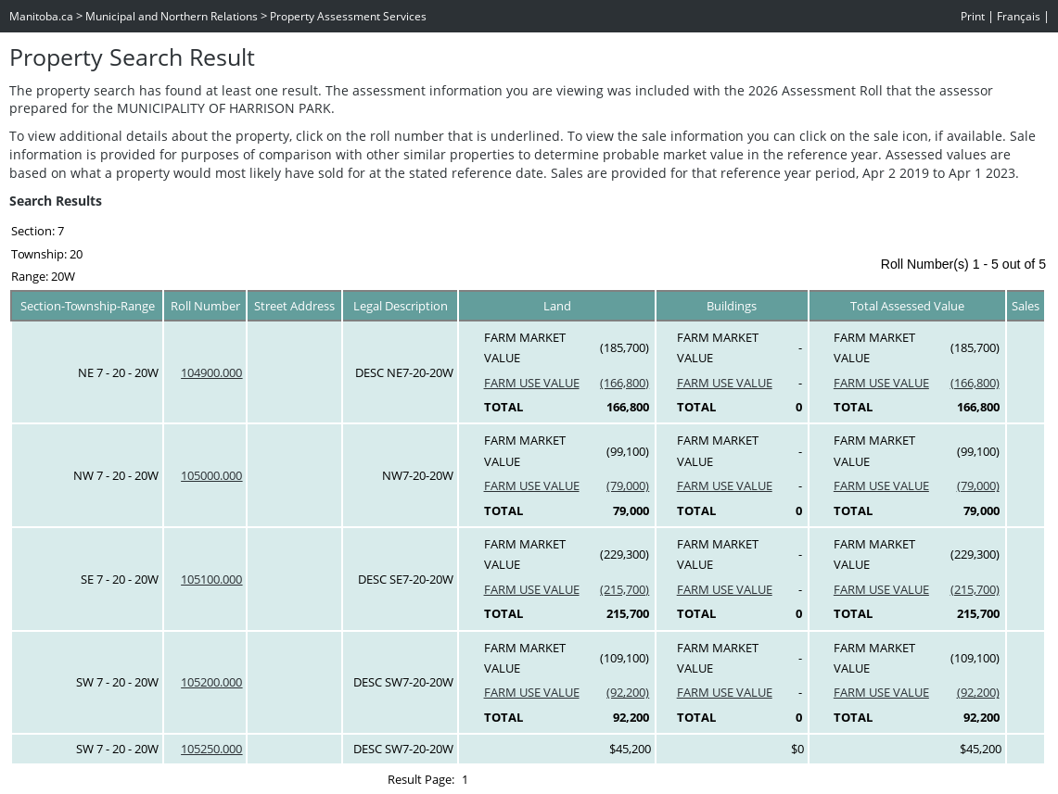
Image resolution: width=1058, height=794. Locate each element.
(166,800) (624, 382)
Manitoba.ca (41, 16)
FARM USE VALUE (532, 382)
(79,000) (627, 485)
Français (1018, 16)
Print (973, 16)
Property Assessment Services (348, 16)
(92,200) (627, 692)
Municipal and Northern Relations (171, 16)
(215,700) (624, 589)
